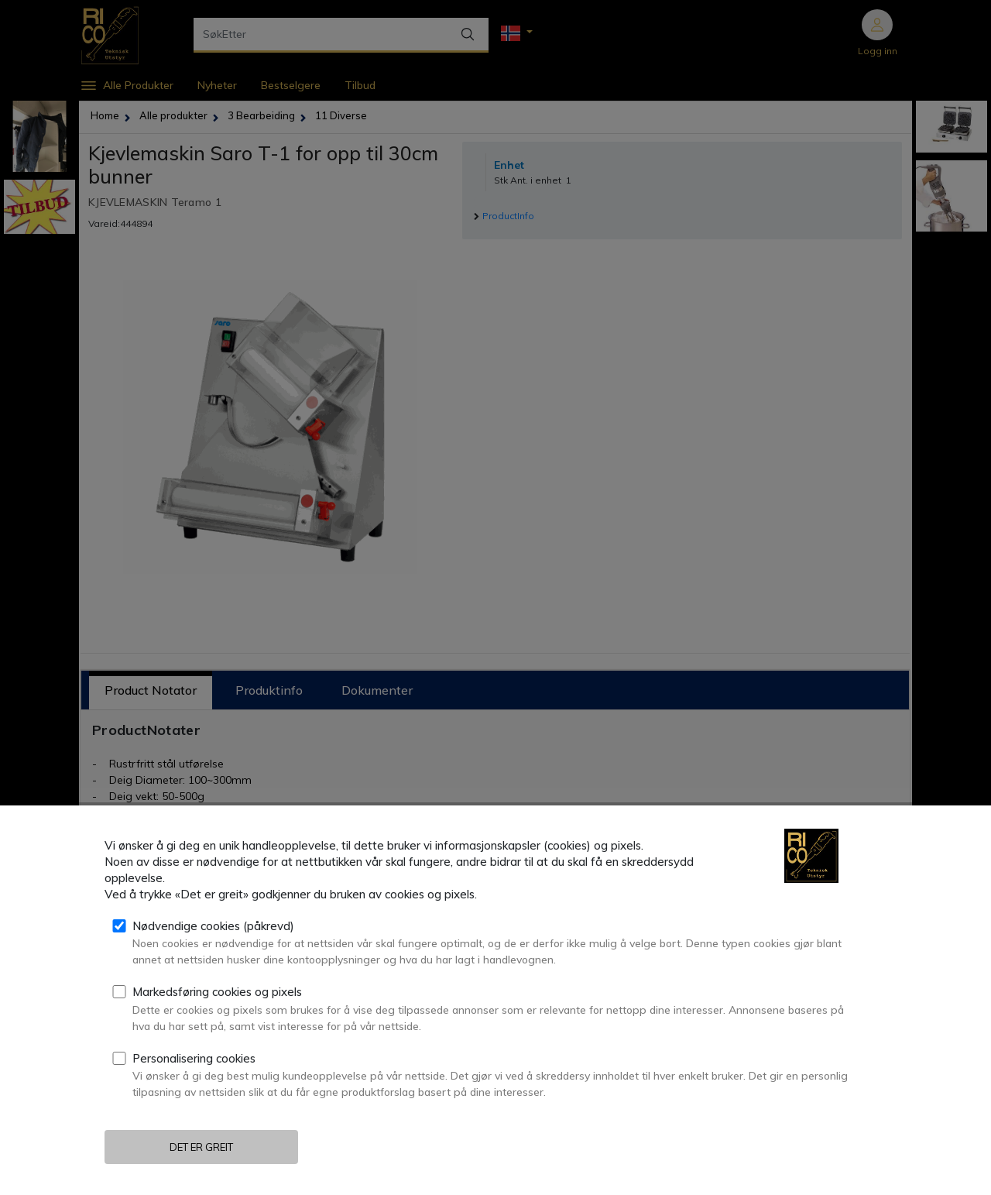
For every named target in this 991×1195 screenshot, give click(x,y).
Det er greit (201, 1147)
